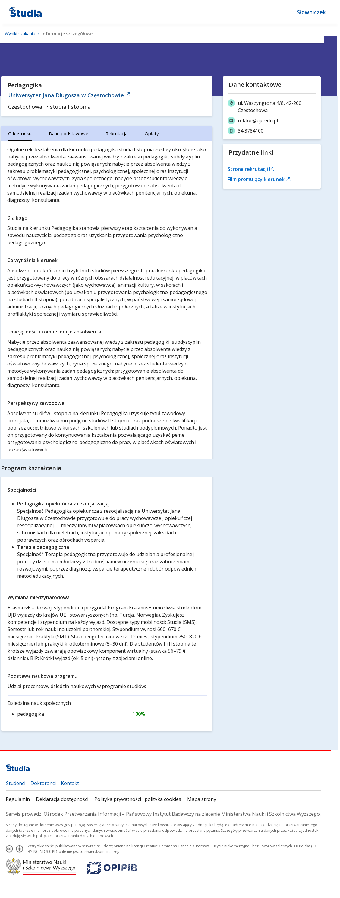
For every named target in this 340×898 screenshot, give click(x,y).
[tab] (20, 133)
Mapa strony (201, 799)
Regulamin (18, 799)
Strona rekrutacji (251, 169)
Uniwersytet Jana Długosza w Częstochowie (69, 95)
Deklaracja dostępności (62, 799)
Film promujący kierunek (259, 179)
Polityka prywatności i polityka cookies (137, 799)
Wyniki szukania (20, 33)
